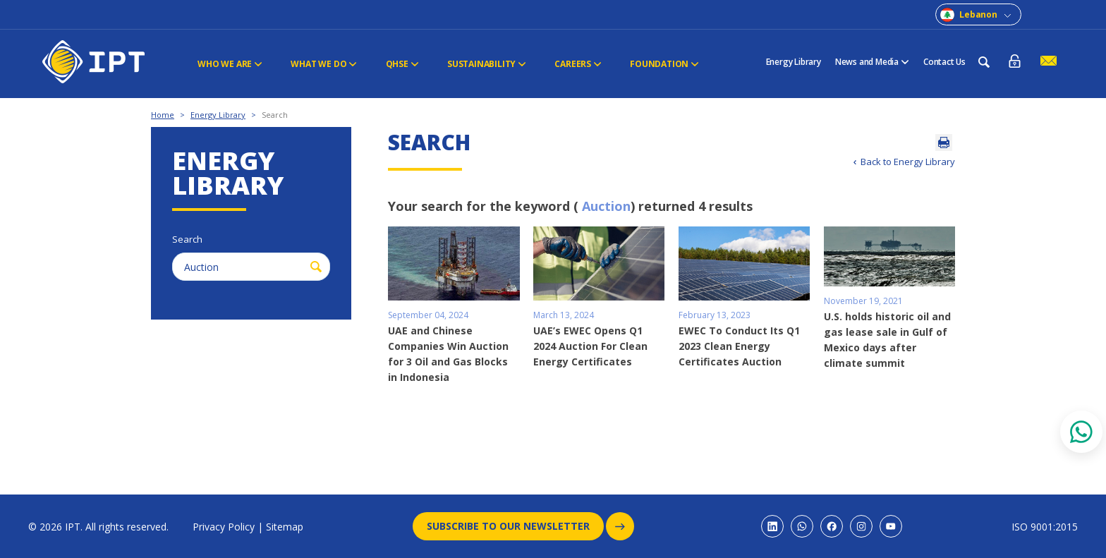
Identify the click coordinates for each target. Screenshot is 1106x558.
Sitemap (284, 526)
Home (162, 114)
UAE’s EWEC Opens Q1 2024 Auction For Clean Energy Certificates (590, 346)
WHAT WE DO (324, 64)
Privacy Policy (224, 526)
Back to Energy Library (908, 161)
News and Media (872, 62)
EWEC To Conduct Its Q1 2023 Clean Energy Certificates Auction (739, 346)
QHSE (401, 64)
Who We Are (230, 64)
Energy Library (793, 62)
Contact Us (944, 62)
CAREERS (577, 64)
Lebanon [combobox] (978, 14)
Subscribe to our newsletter (515, 526)
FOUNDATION (663, 64)
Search (275, 114)
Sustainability (485, 64)
